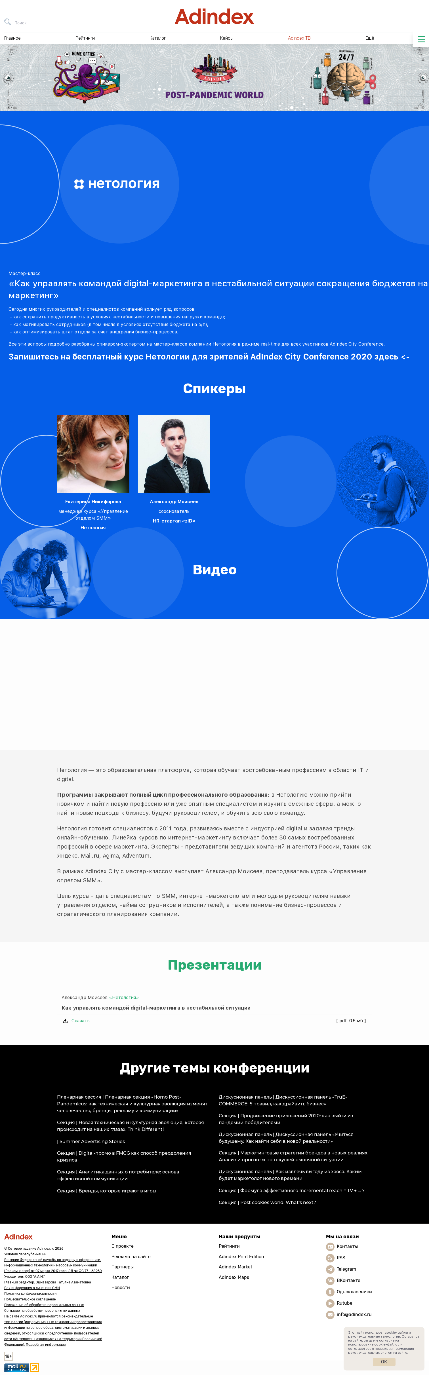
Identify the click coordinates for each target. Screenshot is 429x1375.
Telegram (346, 1269)
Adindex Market (235, 1267)
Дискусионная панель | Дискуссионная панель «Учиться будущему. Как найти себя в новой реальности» (286, 1138)
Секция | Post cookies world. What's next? (267, 1202)
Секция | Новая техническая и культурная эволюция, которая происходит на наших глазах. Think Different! (130, 1126)
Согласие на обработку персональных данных (42, 1311)
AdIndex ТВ (299, 38)
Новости (121, 1287)
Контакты (347, 1246)
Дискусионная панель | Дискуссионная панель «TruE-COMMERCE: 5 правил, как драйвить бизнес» (283, 1100)
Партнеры (123, 1267)
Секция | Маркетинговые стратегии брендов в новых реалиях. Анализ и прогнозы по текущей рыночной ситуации (294, 1156)
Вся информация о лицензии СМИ (32, 1288)
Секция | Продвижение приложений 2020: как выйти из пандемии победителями (286, 1119)
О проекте (123, 1246)
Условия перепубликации (25, 1254)
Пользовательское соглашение (30, 1299)
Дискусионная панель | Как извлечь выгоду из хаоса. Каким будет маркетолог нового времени (290, 1175)
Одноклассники (354, 1291)
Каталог (120, 1277)
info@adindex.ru (354, 1314)
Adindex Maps (234, 1277)
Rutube (344, 1303)
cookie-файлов (386, 1344)
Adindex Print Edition (241, 1256)
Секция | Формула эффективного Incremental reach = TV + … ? (292, 1190)
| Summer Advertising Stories (91, 1141)
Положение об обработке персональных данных (44, 1305)
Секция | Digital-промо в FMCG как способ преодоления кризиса (124, 1156)
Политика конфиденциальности (30, 1294)
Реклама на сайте (131, 1256)
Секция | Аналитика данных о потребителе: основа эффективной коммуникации (118, 1175)
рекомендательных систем (370, 1353)
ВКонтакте (348, 1280)
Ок (384, 1362)
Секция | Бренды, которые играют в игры (106, 1191)
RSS (341, 1257)
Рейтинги (229, 1246)
